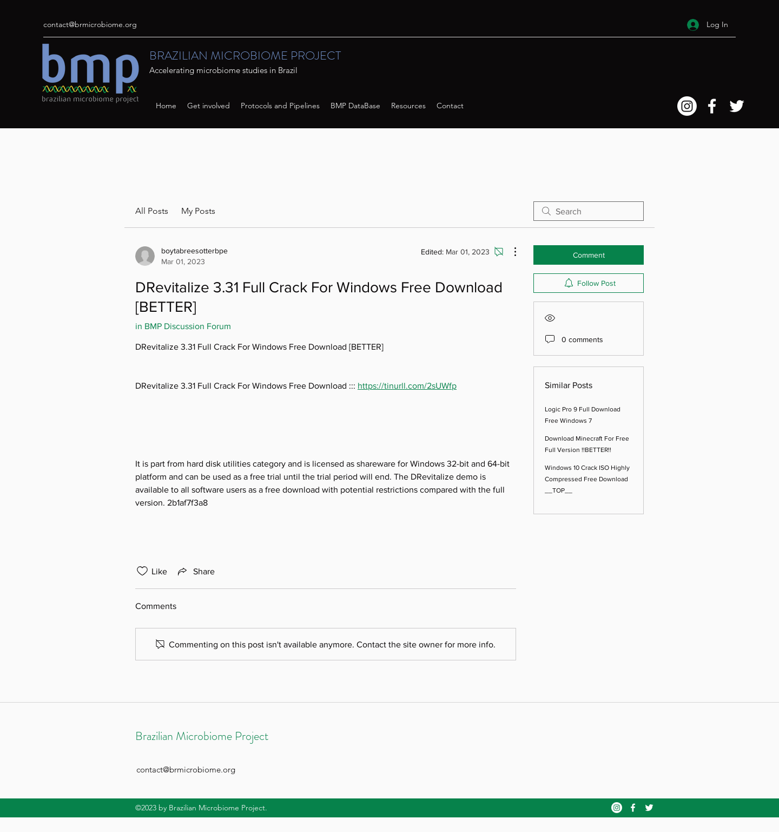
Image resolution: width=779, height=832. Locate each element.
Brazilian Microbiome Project (201, 736)
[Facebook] (712, 106)
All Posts (151, 211)
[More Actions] (509, 251)
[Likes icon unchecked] (142, 571)
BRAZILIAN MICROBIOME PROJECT (245, 55)
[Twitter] (737, 106)
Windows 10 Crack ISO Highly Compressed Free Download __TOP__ (587, 479)
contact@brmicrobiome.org (90, 24)
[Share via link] (195, 571)
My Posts (198, 211)
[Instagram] (687, 106)
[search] (588, 211)
